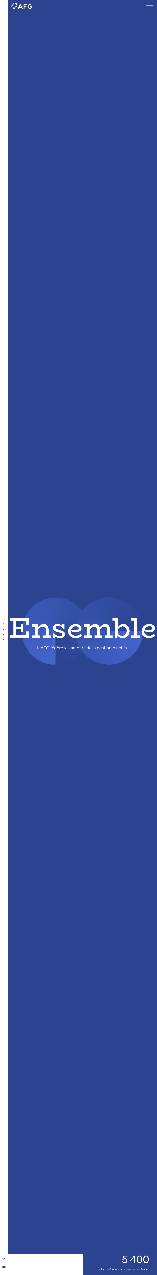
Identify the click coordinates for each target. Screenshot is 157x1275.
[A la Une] (4, 624)
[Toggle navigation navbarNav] (150, 6)
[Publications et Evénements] (4, 629)
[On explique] (4, 640)
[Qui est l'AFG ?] (4, 634)
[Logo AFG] (76, 6)
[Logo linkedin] (4, 1258)
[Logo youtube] (4, 1266)
